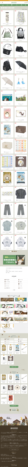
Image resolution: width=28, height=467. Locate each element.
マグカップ (10, 271)
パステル (8, 272)
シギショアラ (16, 271)
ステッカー (7, 271)
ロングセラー (13, 271)
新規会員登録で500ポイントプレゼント (14, 0)
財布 (6, 272)
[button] (17, 251)
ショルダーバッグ (20, 271)
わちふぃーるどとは (14, 449)
